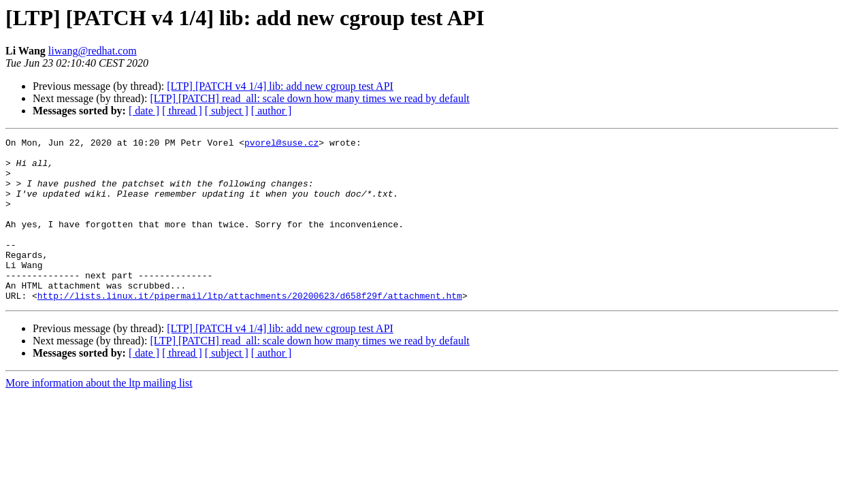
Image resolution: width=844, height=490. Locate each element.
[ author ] (271, 110)
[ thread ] (182, 110)
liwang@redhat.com (92, 50)
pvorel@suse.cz (281, 144)
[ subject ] (226, 110)
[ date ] (144, 110)
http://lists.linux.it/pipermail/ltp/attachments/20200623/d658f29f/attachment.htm (249, 328)
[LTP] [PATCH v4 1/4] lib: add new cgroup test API (280, 86)
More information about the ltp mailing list (99, 415)
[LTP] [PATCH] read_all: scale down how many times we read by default (309, 98)
